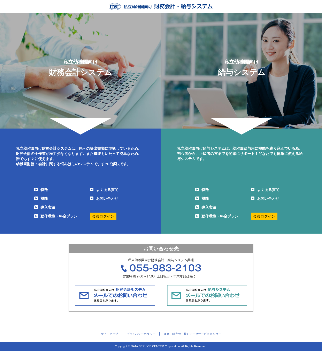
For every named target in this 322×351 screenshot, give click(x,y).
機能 (44, 199)
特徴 (44, 190)
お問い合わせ (107, 199)
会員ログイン (103, 216)
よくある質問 (107, 190)
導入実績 (47, 207)
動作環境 (58, 216)
